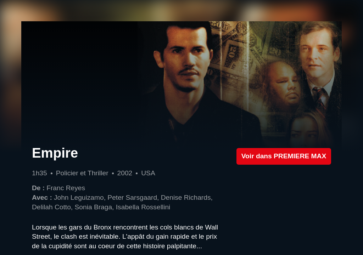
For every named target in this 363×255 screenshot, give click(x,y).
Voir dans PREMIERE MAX (283, 156)
